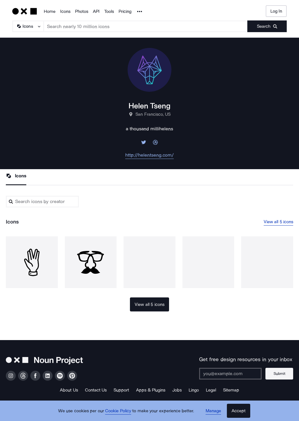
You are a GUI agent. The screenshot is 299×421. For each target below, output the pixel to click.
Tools (109, 11)
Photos (81, 11)
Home (49, 11)
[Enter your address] (230, 374)
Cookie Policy (118, 410)
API (96, 11)
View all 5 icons (278, 221)
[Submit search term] (267, 26)
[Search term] (145, 26)
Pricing (125, 11)
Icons (65, 11)
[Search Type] (27, 26)
